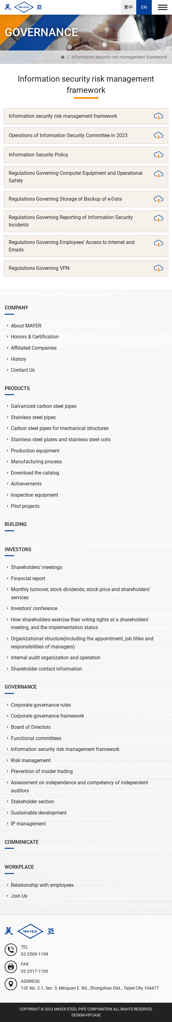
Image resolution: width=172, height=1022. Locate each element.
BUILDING (16, 524)
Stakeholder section (32, 802)
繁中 (128, 7)
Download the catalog (35, 473)
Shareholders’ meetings (36, 567)
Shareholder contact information (46, 669)
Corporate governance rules (41, 705)
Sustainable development (39, 813)
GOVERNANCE (21, 687)
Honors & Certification (35, 337)
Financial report (28, 578)
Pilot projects (25, 506)
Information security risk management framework (119, 57)
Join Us (19, 896)
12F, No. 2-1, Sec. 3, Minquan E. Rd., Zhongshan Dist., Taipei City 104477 (90, 988)
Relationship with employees (42, 885)
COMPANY (16, 308)
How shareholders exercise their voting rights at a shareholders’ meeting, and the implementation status (80, 624)
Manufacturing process (36, 462)
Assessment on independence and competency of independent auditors (79, 787)
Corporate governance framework (47, 716)
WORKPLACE (19, 867)
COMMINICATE (22, 842)
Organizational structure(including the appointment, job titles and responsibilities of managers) (82, 643)
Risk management (31, 760)
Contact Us (23, 370)
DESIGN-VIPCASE (86, 1015)
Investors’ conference (34, 608)
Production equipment (35, 451)
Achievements (26, 484)
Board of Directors (31, 727)
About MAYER (26, 326)
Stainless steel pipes (33, 417)
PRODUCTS (17, 388)
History (18, 359)
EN (144, 7)
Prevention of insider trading (42, 771)
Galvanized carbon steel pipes (44, 406)
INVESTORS (18, 549)
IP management (28, 824)
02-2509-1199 (34, 954)
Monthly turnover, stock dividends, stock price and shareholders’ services (80, 593)
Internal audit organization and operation (55, 658)
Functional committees (36, 738)
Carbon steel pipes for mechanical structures (60, 428)
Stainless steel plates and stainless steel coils (61, 439)
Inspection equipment (34, 495)
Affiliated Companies (34, 348)
